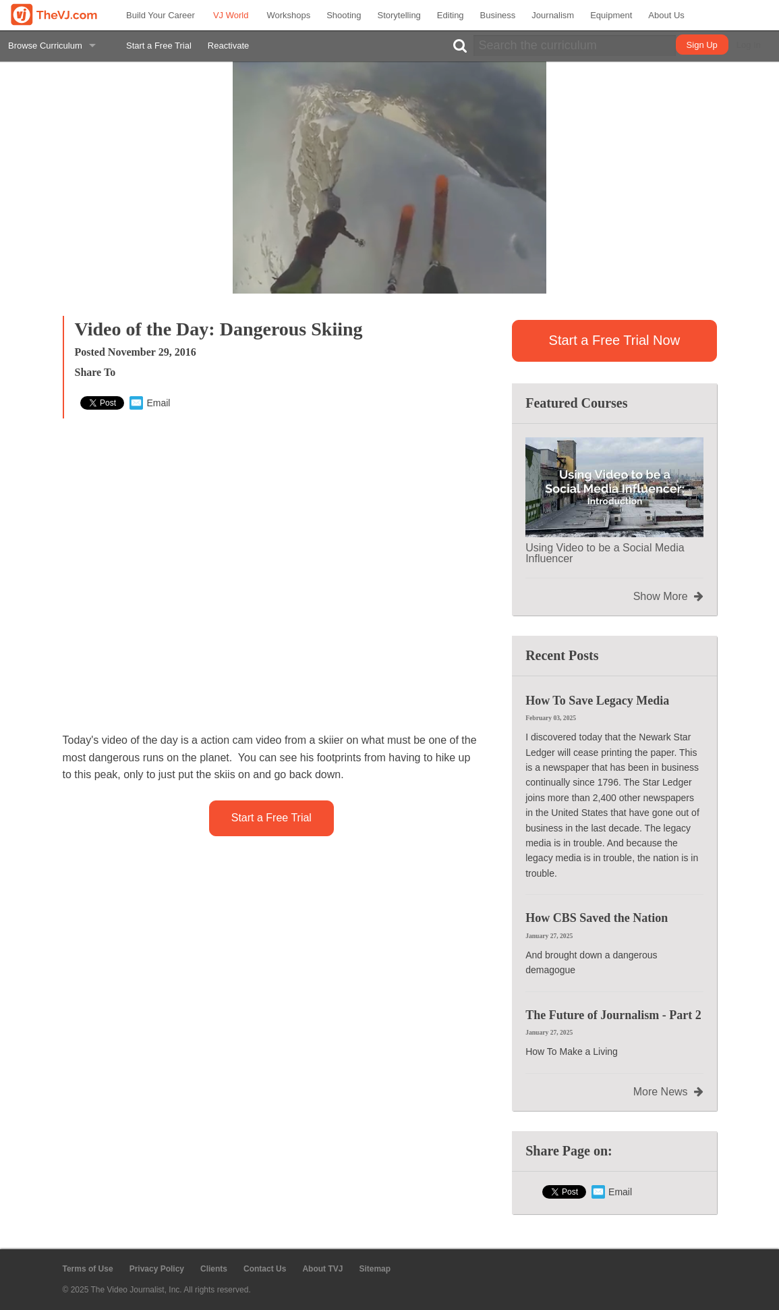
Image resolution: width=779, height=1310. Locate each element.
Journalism (552, 15)
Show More (668, 596)
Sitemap (375, 1269)
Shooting (343, 15)
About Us (666, 15)
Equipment (611, 15)
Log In (749, 45)
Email (149, 403)
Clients (213, 1269)
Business (498, 15)
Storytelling (399, 15)
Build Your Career (160, 15)
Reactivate (228, 45)
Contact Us (264, 1269)
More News (668, 1092)
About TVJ (322, 1269)
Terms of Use (88, 1269)
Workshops (288, 15)
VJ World (231, 15)
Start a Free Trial (159, 45)
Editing (450, 15)
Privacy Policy (156, 1269)
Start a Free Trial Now (615, 340)
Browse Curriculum (45, 45)
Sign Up (702, 45)
